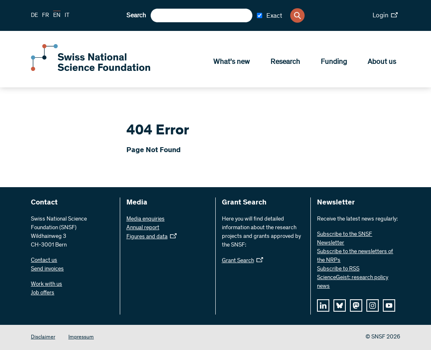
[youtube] (389, 305)
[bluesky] (339, 305)
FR (45, 16)
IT (67, 16)
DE (34, 16)
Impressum (81, 337)
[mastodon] (356, 305)
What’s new (231, 62)
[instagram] (372, 305)
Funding (334, 62)
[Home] (90, 69)
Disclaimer (43, 337)
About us (382, 62)
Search (136, 15)
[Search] (297, 15)
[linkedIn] (323, 305)
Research (285, 62)
